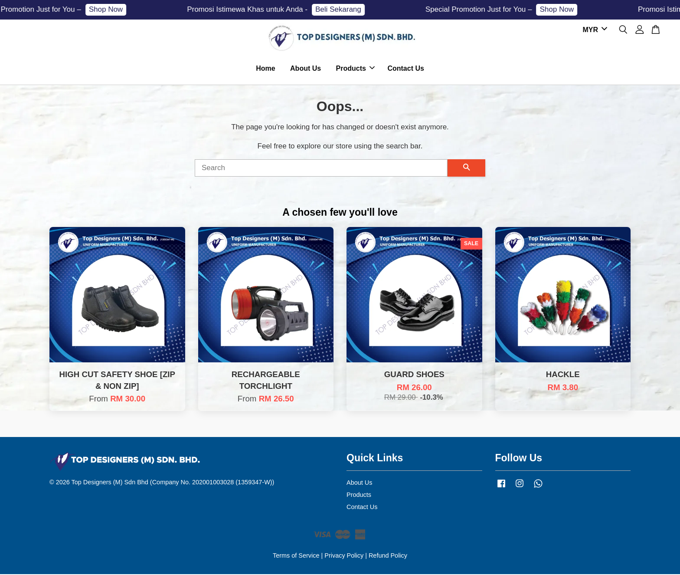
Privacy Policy (343, 556)
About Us (305, 68)
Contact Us (405, 68)
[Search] (321, 168)
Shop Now (110, 9)
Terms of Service (296, 556)
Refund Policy (388, 556)
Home (265, 68)
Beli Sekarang (343, 9)
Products (355, 68)
